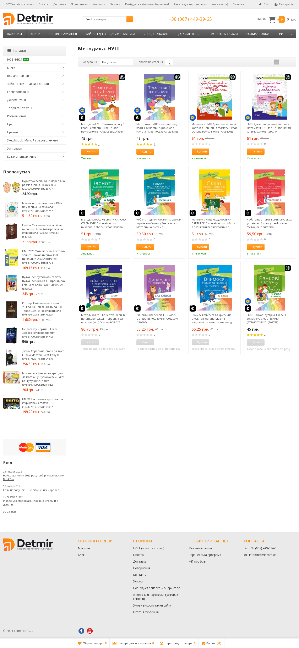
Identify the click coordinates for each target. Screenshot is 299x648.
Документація (189, 34)
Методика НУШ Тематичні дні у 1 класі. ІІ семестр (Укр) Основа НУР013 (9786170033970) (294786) (158, 127)
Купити (89, 151)
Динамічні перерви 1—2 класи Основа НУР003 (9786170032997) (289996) (157, 318)
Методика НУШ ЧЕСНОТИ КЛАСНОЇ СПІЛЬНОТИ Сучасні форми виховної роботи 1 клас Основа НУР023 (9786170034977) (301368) (103, 223)
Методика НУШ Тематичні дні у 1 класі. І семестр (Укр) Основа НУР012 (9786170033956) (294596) (103, 127)
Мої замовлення (200, 548)
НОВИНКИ (14, 34)
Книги (35, 34)
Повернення (79, 4)
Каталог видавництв (21, 156)
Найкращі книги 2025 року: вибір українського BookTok (33, 477)
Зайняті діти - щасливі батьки (110, 34)
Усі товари (14, 148)
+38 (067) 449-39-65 (190, 19)
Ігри (280, 34)
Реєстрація (283, 4)
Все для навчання (62, 34)
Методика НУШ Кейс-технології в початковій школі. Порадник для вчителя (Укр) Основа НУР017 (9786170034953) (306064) (103, 318)
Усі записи (9, 511)
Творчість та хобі (223, 34)
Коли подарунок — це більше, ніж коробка (31, 490)
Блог (81, 555)
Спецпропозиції (157, 34)
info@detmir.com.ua (262, 555)
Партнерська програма (205, 555)
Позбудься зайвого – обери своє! (147, 4)
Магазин (84, 548)
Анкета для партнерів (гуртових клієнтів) (201, 4)
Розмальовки (257, 34)
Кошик (276, 19)
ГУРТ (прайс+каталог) (19, 4)
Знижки (115, 4)
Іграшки (12, 132)
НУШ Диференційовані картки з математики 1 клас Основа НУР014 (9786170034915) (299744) (270, 127)
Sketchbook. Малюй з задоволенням (32, 140)
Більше (239, 4)
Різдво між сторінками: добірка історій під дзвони (30, 502)
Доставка (59, 4)
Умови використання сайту (152, 605)
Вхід (264, 4)
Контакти (99, 4)
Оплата (43, 4)
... (291, 34)
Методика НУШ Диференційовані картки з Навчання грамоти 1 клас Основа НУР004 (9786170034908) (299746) (214, 127)
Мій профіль (197, 561)
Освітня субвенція (146, 612)
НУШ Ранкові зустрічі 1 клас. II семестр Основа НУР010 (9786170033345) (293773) (266, 318)
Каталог (16, 50)
